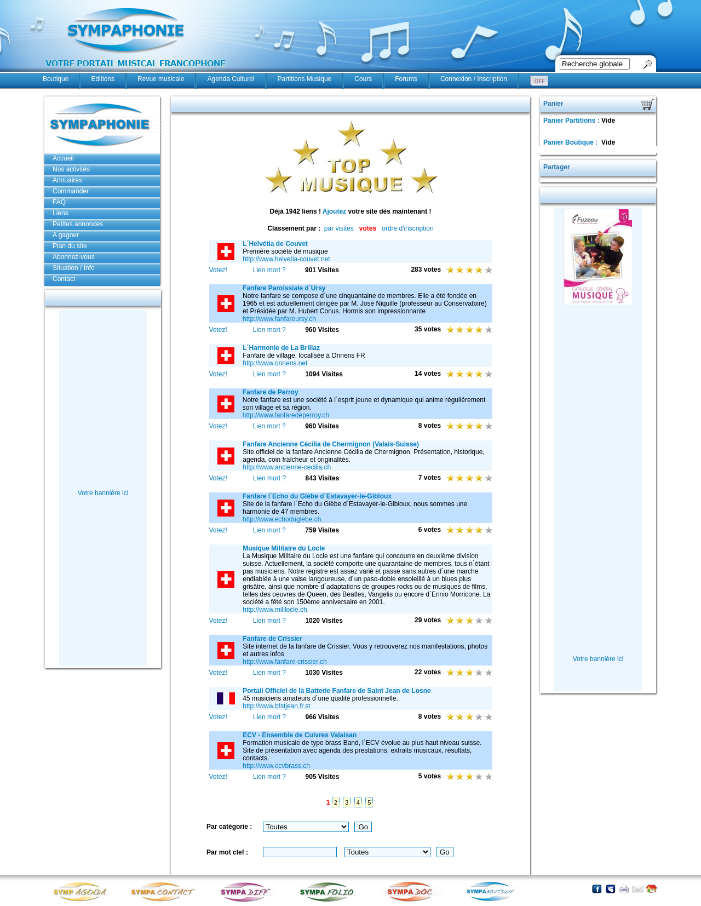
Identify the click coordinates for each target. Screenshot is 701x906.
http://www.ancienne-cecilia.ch (287, 467)
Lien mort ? (269, 270)
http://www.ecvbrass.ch (276, 766)
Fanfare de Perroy (270, 392)
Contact (64, 279)
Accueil (63, 158)
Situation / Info (74, 268)
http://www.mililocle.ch (275, 609)
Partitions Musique (305, 79)
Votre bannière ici (103, 493)
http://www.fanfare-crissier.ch (284, 662)
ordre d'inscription (407, 228)
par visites (339, 228)
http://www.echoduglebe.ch (282, 519)
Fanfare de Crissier (272, 639)
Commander (71, 191)
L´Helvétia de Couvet (275, 244)
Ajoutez (334, 211)
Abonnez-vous (74, 257)
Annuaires (67, 180)
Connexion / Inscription (473, 79)
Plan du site (70, 246)
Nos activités (71, 169)
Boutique (55, 79)
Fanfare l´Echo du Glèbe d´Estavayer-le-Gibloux (317, 496)
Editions (102, 79)
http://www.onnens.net (275, 363)
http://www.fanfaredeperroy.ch (286, 415)
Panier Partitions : (572, 120)
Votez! (218, 270)
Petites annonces (78, 224)
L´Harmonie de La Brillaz (281, 348)
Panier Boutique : (571, 142)
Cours (363, 79)
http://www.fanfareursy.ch (279, 319)
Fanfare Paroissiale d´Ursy (284, 288)
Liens (60, 213)
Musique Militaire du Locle (284, 548)
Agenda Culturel (230, 79)
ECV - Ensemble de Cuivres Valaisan (300, 735)
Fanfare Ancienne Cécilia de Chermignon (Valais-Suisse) (331, 444)
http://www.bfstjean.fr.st (276, 706)
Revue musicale (160, 79)
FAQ (59, 202)
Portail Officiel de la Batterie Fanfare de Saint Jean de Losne (336, 691)
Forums (406, 79)
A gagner (66, 235)
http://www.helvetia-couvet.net (286, 259)
